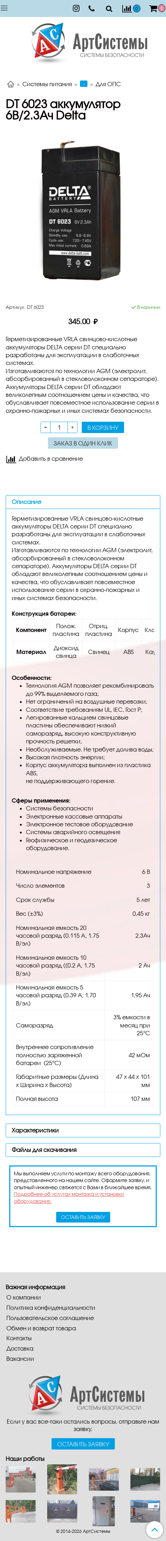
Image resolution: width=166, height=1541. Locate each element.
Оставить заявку (83, 1444)
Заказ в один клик (83, 443)
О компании (23, 1297)
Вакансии (20, 1358)
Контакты (19, 1338)
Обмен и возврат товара (41, 1328)
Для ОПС (108, 84)
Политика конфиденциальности (50, 1307)
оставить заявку (83, 1217)
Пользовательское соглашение (50, 1317)
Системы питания (47, 84)
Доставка (19, 1348)
